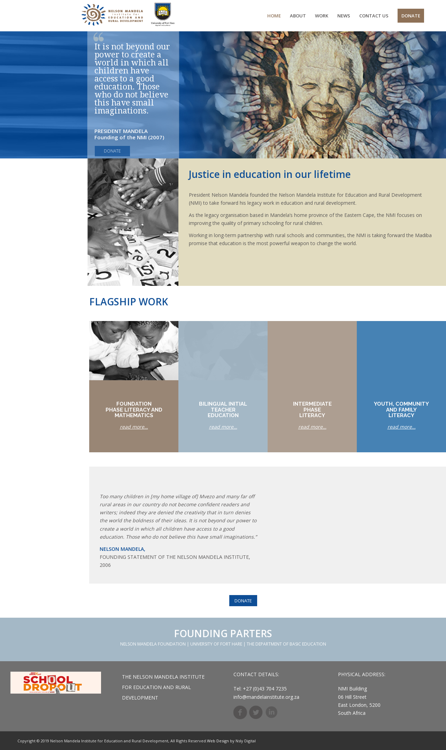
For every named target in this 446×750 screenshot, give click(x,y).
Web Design (218, 740)
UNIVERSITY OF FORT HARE (216, 644)
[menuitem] (274, 15)
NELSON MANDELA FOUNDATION (153, 644)
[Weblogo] (129, 15)
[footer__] (55, 683)
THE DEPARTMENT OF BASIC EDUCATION (286, 644)
